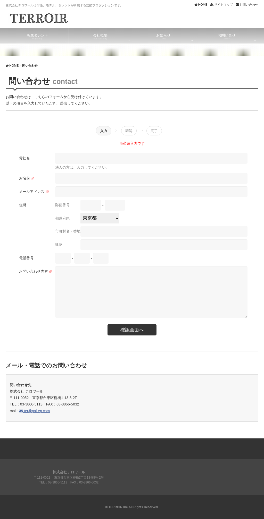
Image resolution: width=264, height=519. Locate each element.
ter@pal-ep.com (34, 411)
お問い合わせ (247, 4)
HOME (200, 4)
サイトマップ (221, 4)
